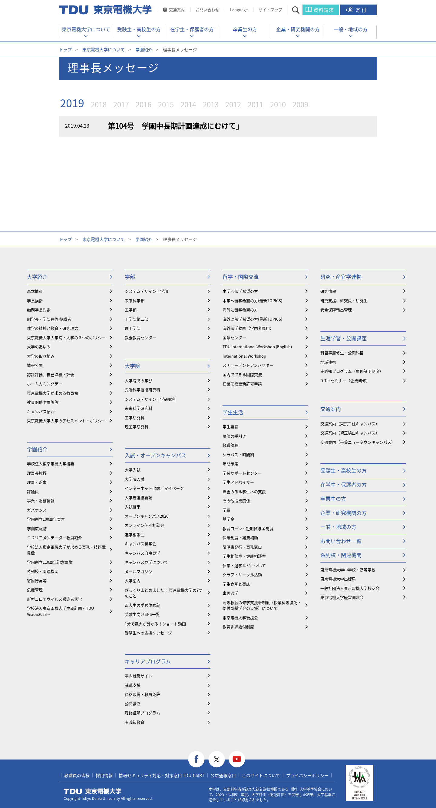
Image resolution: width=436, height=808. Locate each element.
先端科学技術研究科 (142, 389)
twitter (216, 759)
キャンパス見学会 (140, 543)
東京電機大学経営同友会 (342, 597)
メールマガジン (138, 571)
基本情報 (35, 291)
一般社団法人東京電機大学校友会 (349, 588)
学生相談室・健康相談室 (244, 556)
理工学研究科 (136, 426)
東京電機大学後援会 (240, 617)
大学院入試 (134, 479)
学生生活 (233, 412)
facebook (196, 759)
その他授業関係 (236, 500)
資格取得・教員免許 (142, 694)
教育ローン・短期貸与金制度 (248, 528)
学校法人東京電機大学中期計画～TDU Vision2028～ (60, 611)
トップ (65, 49)
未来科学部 (134, 300)
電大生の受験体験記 (142, 605)
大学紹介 (37, 276)
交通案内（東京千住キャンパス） (349, 423)
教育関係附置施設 (42, 402)
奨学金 (228, 519)
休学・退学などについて (244, 565)
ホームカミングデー (44, 383)
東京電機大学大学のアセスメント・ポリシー (66, 420)
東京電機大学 (93, 791)
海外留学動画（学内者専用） (248, 328)
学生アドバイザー (238, 482)
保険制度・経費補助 (240, 537)
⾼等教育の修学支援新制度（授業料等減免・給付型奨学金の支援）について (262, 605)
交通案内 (177, 9)
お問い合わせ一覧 (341, 541)
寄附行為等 (37, 580)
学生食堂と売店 (236, 584)
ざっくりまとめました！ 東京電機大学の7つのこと (164, 593)
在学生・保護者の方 (192, 29)
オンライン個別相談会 (144, 525)
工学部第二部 (136, 319)
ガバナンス (37, 510)
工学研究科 (134, 417)
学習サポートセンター (242, 473)
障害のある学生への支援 (244, 491)
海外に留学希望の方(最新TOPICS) (252, 319)
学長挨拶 (35, 300)
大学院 (132, 365)
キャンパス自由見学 (142, 553)
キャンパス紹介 (40, 411)
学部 (130, 276)
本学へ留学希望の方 (240, 291)
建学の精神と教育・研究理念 (52, 328)
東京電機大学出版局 (338, 579)
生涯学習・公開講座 (343, 338)
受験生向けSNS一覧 (142, 614)
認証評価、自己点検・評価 (50, 374)
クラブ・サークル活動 (242, 574)
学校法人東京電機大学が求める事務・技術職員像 (66, 550)
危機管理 (35, 590)
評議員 (33, 491)
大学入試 (132, 469)
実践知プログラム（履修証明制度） (351, 371)
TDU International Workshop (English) (257, 346)
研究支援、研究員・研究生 (344, 300)
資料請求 (323, 9)
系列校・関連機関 (42, 571)
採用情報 (104, 775)
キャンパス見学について (146, 562)
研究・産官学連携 (341, 276)
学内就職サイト (138, 676)
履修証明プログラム (142, 713)
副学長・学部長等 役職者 (49, 319)
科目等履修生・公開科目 (342, 353)
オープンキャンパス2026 (146, 516)
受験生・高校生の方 (139, 29)
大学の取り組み (40, 356)
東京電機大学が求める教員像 (52, 393)
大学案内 (132, 580)
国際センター (234, 337)
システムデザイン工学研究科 (150, 399)
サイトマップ (270, 9)
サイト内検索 (301, 10)
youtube (237, 759)
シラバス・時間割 (238, 454)
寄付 (361, 9)
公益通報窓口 (223, 775)
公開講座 (132, 703)
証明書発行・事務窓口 (242, 547)
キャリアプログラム (148, 661)
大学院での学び (138, 380)
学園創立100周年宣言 (46, 519)
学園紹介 (143, 49)
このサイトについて (261, 775)
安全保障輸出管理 (336, 309)
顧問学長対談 (39, 309)
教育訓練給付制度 (238, 626)
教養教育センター (140, 337)
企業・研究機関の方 (298, 29)
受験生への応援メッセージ (148, 633)
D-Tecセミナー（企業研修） (345, 380)
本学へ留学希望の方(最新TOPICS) (252, 300)
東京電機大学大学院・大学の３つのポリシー (66, 337)
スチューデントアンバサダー (248, 365)
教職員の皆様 (77, 775)
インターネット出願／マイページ (154, 488)
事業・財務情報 (40, 500)
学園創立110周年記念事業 (50, 562)
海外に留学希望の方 (240, 309)
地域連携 (328, 362)
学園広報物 (37, 528)
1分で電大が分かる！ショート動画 (155, 623)
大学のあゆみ (39, 346)
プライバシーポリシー (307, 775)
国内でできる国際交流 (242, 374)
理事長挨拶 (37, 473)
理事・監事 (37, 482)
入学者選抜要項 (138, 497)
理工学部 (132, 328)
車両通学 (230, 593)
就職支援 (132, 685)
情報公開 (35, 365)
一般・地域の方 (351, 29)
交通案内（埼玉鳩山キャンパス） (349, 433)
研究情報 (328, 291)
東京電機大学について (86, 29)
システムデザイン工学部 (146, 291)
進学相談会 (134, 534)
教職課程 (230, 445)
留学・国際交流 (241, 276)
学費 (226, 510)
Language (239, 9)
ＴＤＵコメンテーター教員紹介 (54, 537)
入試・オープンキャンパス (155, 455)
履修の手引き (234, 436)
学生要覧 (230, 426)
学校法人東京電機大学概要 (50, 463)
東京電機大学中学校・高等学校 (347, 570)
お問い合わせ (207, 9)
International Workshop (244, 356)
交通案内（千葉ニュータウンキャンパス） (357, 442)
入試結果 (132, 506)
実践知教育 (134, 722)
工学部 (131, 309)
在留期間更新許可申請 (242, 383)
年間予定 (230, 463)
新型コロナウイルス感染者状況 (54, 599)
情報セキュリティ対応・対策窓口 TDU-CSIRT (161, 775)
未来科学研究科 (138, 408)
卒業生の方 (245, 29)
